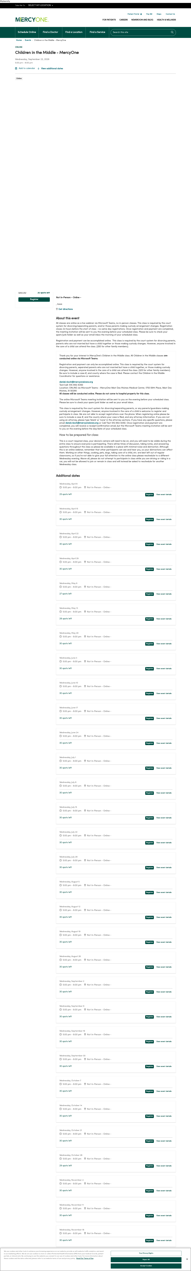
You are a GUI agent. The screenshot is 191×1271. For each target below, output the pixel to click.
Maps (159, 14)
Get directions (64, 309)
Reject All (146, 1261)
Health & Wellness (166, 20)
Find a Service (97, 30)
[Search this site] (143, 32)
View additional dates (50, 69)
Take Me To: (20, 5)
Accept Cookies (146, 1267)
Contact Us (170, 14)
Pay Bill (149, 14)
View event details (164, 494)
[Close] (187, 1260)
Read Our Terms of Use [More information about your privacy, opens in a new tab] (84, 1260)
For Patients (109, 20)
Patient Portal (133, 14)
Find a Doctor (50, 30)
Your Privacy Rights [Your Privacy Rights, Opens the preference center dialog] (146, 1254)
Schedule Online (26, 30)
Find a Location (74, 30)
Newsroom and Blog (142, 20)
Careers (123, 20)
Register (34, 299)
